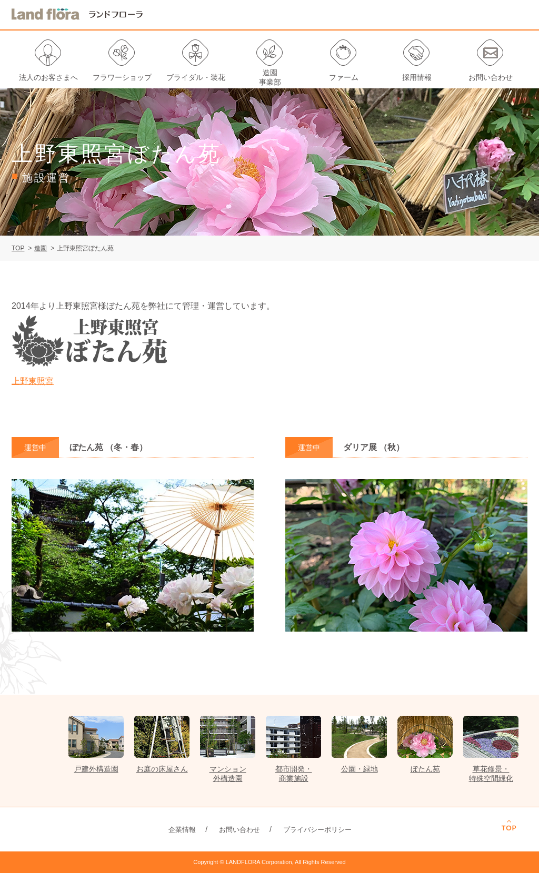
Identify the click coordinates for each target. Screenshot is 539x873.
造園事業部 (270, 77)
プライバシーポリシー (317, 830)
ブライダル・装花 (195, 77)
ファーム (343, 77)
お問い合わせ (490, 77)
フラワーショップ (122, 77)
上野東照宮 (33, 381)
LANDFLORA (77, 14)
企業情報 (182, 830)
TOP (18, 248)
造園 (40, 248)
